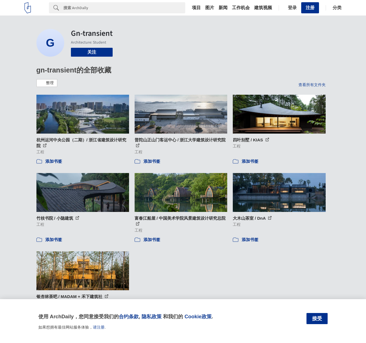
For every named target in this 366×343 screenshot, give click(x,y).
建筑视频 (263, 8)
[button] (46, 83)
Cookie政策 (197, 316)
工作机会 (241, 8)
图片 (209, 8)
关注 (91, 52)
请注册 (99, 327)
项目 (196, 8)
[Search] (124, 7)
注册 (310, 7)
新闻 (223, 8)
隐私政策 (152, 316)
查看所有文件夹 (312, 85)
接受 (317, 318)
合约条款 (129, 316)
